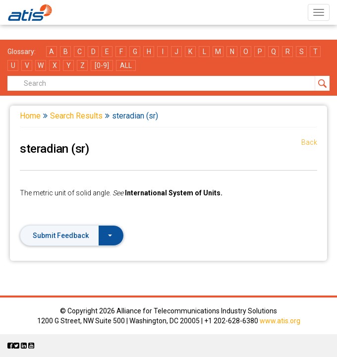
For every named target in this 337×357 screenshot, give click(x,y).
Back (309, 142)
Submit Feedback (72, 235)
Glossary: (21, 52)
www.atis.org (280, 321)
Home (30, 115)
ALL (126, 65)
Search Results (76, 115)
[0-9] (102, 65)
